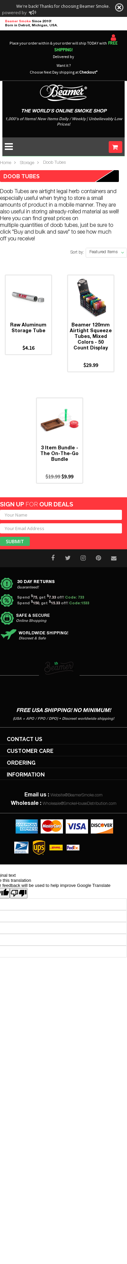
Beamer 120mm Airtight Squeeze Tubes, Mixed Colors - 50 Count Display (91, 337)
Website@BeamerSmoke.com (76, 795)
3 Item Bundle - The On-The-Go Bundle (59, 454)
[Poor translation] (18, 893)
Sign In (113, 37)
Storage (27, 163)
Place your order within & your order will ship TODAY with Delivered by (63, 50)
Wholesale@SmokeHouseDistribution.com (80, 804)
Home (5, 163)
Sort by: (77, 253)
